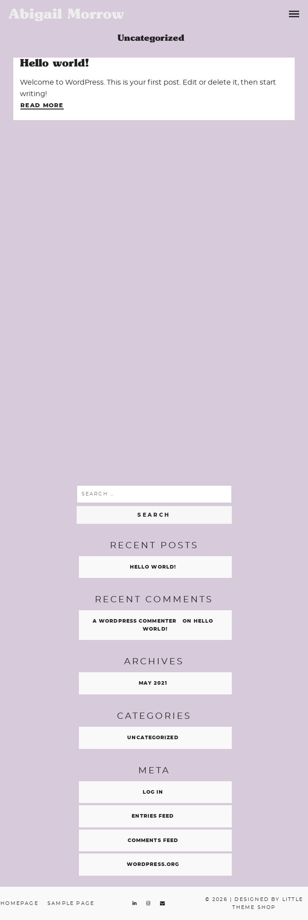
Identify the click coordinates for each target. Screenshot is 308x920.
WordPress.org (153, 864)
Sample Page (70, 903)
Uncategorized (152, 737)
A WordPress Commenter (134, 621)
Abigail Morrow (66, 13)
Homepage (19, 903)
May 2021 (153, 683)
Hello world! (54, 63)
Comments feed (153, 840)
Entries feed (153, 816)
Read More (42, 106)
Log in (153, 792)
